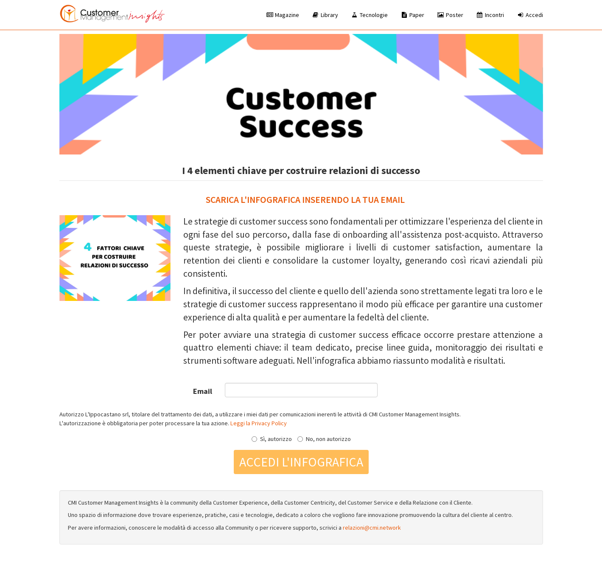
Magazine (282, 15)
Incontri (490, 15)
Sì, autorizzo (272, 439)
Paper (412, 15)
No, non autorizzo (324, 439)
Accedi (530, 15)
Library (325, 15)
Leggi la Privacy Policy (258, 423)
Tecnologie (369, 15)
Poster (450, 15)
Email (202, 391)
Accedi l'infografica (301, 462)
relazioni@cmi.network (372, 527)
